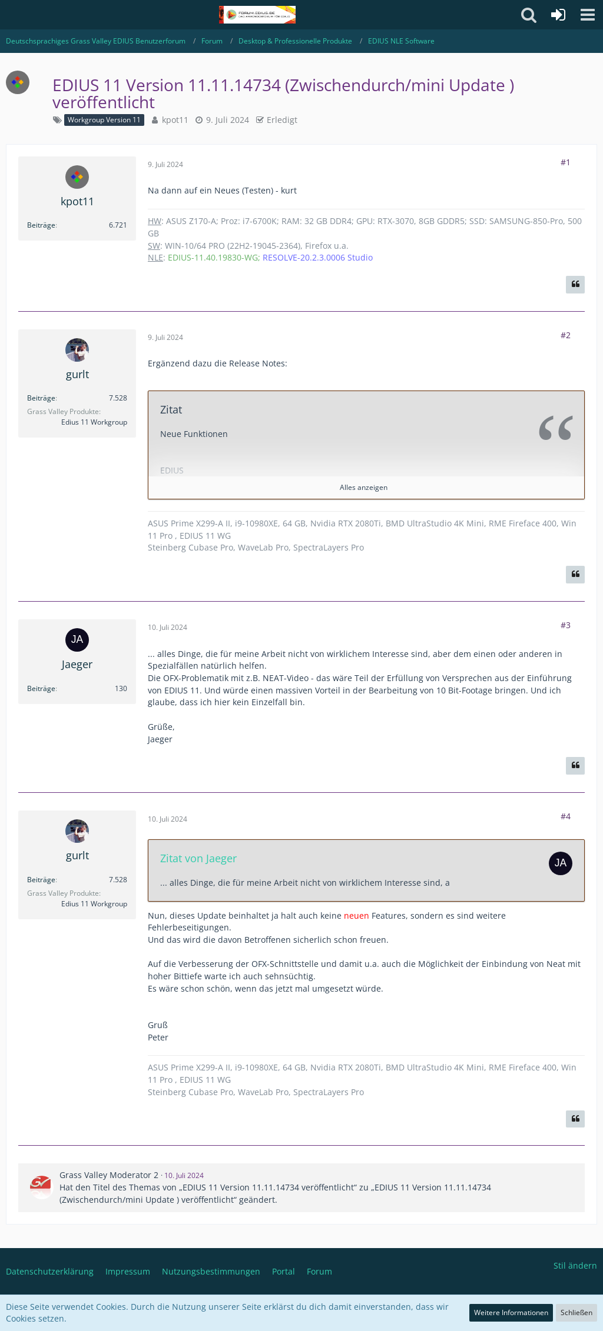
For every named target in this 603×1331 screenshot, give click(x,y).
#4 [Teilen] (566, 816)
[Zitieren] (575, 284)
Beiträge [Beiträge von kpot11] (41, 225)
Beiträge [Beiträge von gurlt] (41, 398)
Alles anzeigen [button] (363, 487)
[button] (587, 14)
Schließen (576, 1312)
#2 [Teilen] (566, 335)
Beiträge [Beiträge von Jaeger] (41, 688)
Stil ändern (575, 1265)
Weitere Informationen (511, 1312)
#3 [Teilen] (566, 625)
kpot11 (175, 119)
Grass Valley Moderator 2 (108, 1174)
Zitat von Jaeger (198, 858)
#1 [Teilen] (566, 162)
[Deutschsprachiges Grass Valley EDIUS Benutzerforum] (257, 14)
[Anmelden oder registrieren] (558, 14)
